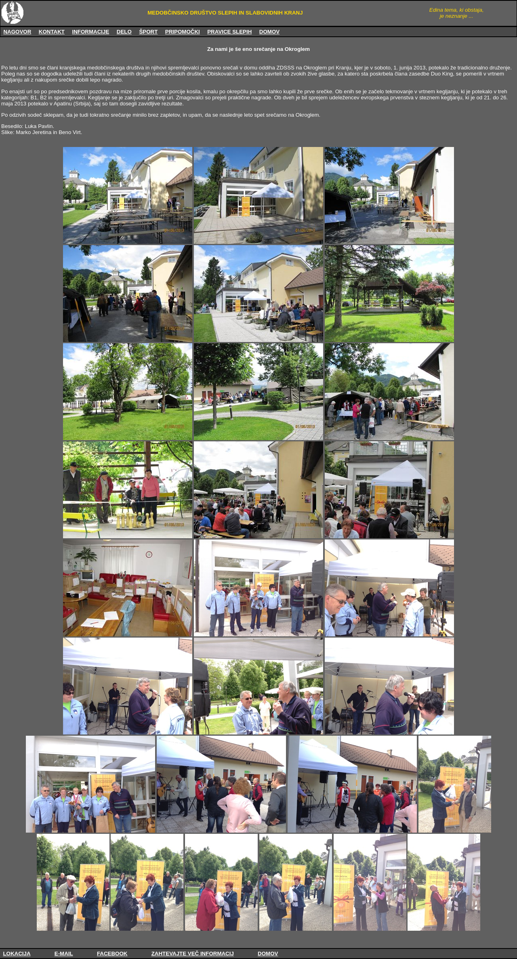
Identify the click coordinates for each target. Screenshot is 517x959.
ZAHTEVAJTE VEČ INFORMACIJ (192, 954)
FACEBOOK (112, 954)
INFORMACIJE (90, 32)
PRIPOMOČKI (182, 32)
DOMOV (269, 32)
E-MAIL (64, 954)
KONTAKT (52, 32)
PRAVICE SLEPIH (229, 32)
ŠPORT (148, 32)
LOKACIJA (16, 954)
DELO (124, 32)
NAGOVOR (17, 32)
